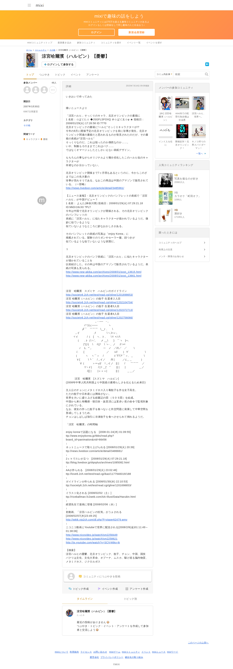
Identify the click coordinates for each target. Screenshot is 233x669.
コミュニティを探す (111, 42)
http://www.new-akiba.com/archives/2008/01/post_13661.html (103, 275)
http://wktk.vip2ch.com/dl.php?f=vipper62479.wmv (96, 519)
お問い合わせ (100, 652)
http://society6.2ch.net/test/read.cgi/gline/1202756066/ (99, 317)
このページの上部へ (198, 642)
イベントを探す (154, 42)
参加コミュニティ (86, 42)
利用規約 (74, 652)
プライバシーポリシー (111, 657)
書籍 (45, 139)
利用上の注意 (166, 249)
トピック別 (130, 598)
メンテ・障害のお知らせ (171, 256)
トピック (60, 74)
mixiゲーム (115, 652)
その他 (52, 50)
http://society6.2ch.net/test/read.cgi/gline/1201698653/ (99, 294)
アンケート (93, 74)
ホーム (29, 50)
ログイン (96, 32)
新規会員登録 (137, 32)
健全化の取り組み (134, 657)
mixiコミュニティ (131, 652)
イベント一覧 (134, 42)
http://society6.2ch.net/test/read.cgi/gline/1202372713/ (99, 310)
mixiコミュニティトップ (39, 42)
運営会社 (94, 657)
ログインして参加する (60, 64)
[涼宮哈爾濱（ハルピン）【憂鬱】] (69, 613)
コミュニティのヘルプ (170, 242)
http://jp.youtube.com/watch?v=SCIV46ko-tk (93, 542)
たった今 (80, 615)
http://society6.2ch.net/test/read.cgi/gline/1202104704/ (99, 302)
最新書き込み (65, 42)
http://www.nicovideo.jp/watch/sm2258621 (91, 538)
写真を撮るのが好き (186, 178)
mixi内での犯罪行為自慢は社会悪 (182, 116)
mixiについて (61, 652)
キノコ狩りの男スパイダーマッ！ (199, 144)
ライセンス (86, 652)
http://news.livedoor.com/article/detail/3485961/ (95, 188)
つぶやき (44, 74)
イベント (76, 74)
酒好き (178, 213)
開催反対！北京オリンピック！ (182, 144)
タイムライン (85, 598)
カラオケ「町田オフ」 (187, 196)
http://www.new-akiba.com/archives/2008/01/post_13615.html (103, 271)
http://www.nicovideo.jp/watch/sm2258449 (91, 534)
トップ (30, 74)
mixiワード (172, 652)
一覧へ (199, 153)
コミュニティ (41, 50)
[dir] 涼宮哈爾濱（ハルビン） (166, 116)
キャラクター (33, 139)
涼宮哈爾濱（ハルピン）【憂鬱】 (97, 611)
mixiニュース (158, 652)
